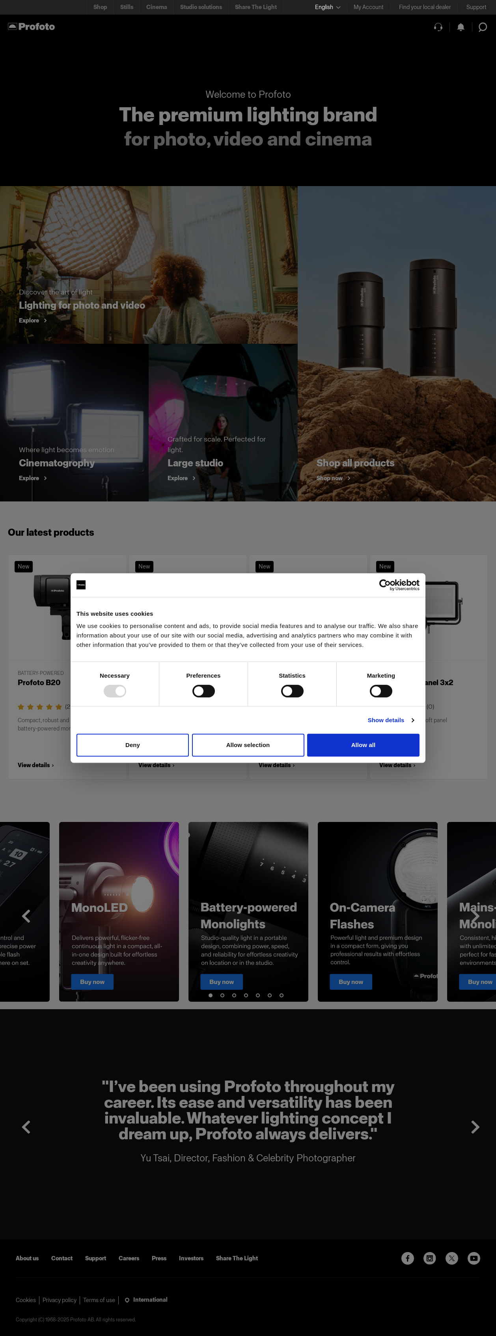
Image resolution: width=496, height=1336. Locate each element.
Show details (386, 720)
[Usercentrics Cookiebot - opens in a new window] (385, 585)
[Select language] (328, 7)
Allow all (363, 745)
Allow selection (248, 745)
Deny (132, 745)
